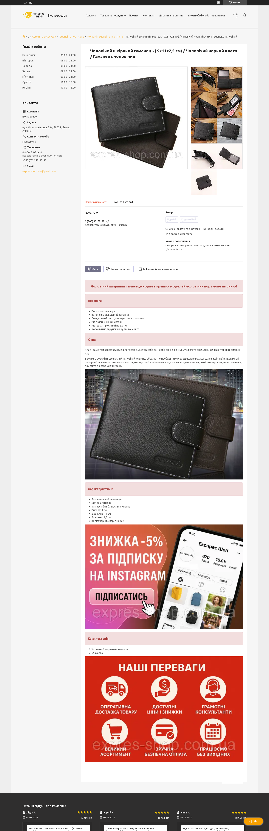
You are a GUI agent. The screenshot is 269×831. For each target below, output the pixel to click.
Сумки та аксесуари (44, 36)
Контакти (148, 15)
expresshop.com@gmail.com (39, 171)
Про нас (133, 15)
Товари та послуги (111, 15)
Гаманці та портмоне (71, 36)
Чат (253, 821)
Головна (91, 15)
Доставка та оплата (171, 15)
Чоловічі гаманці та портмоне (105, 36)
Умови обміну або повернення (206, 15)
